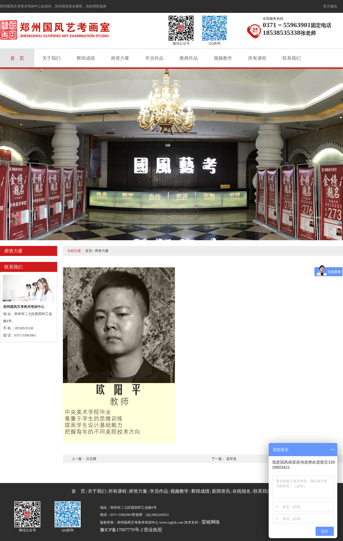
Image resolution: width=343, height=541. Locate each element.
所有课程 (257, 58)
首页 (88, 251)
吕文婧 (91, 459)
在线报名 (241, 491)
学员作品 (154, 58)
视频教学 (223, 58)
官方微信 (330, 6)
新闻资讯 (221, 491)
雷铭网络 (211, 522)
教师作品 (189, 58)
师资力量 (120, 58)
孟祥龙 (231, 459)
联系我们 (291, 58)
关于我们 (51, 58)
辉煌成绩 (86, 58)
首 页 (17, 58)
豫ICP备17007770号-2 (121, 529)
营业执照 (153, 529)
